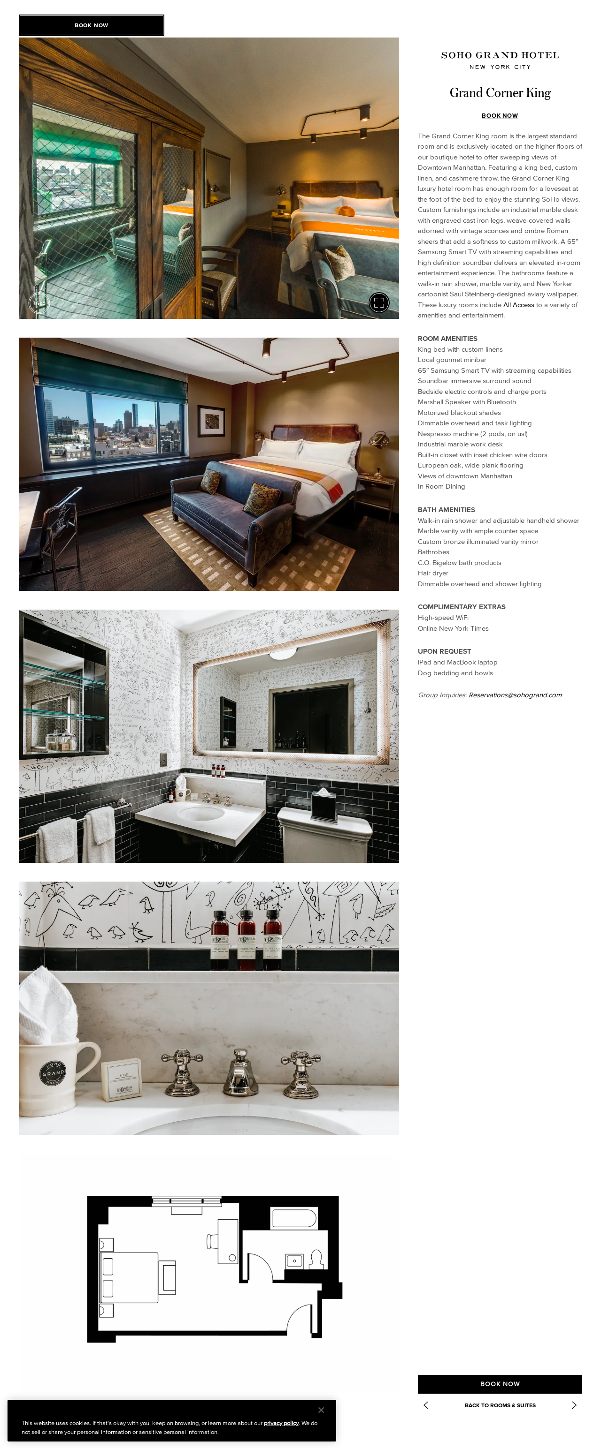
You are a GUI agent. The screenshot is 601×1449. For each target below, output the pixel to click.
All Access (518, 305)
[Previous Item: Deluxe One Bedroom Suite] (426, 1405)
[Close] (321, 1410)
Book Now (500, 115)
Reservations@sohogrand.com (515, 695)
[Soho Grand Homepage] (500, 60)
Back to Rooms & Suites (500, 1405)
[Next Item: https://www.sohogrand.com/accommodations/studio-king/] (574, 1405)
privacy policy (281, 1423)
